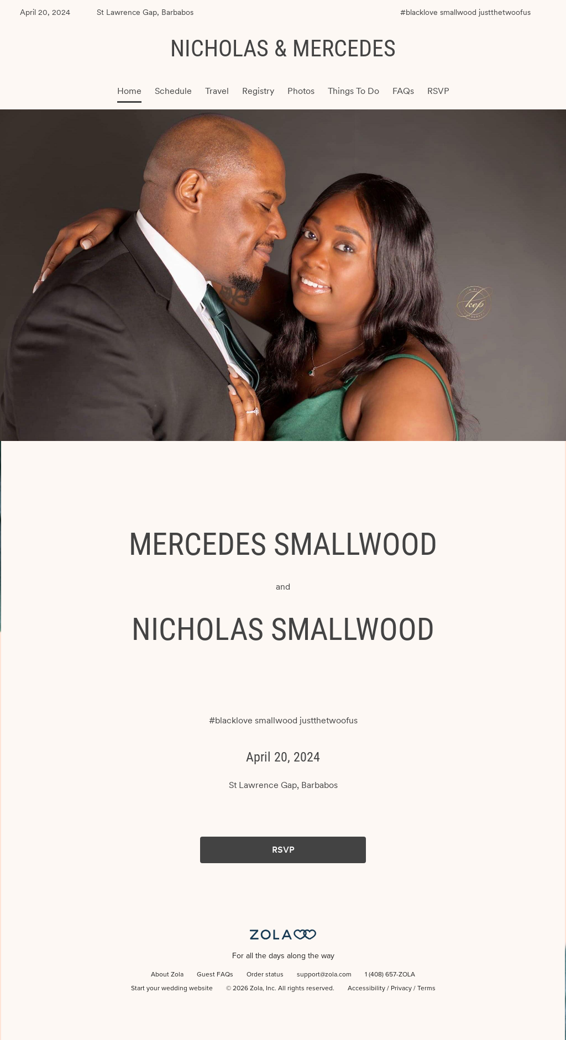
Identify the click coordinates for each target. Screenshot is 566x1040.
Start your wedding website (172, 988)
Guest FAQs (215, 974)
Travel (217, 91)
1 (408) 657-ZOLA (390, 974)
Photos (301, 91)
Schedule (173, 91)
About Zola (167, 974)
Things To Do (353, 91)
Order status (265, 974)
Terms (426, 988)
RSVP (438, 91)
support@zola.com (324, 974)
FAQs (403, 91)
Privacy (401, 988)
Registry (258, 91)
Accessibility (366, 988)
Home (129, 91)
